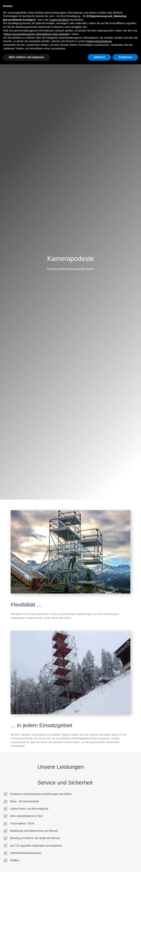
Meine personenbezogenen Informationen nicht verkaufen (37, 34)
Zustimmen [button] (125, 57)
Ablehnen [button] (99, 57)
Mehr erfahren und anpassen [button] (26, 57)
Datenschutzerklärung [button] (99, 41)
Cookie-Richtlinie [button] (59, 19)
